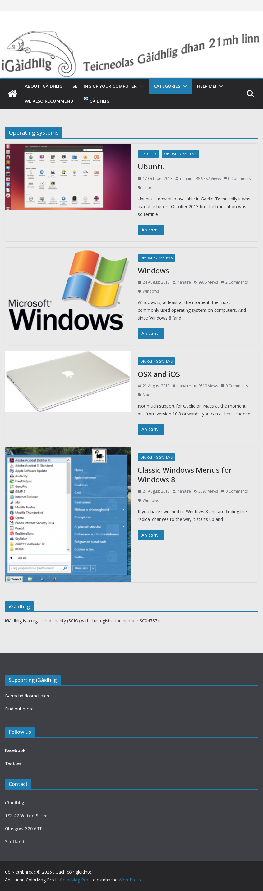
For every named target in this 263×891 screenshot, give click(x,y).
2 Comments (234, 282)
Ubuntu (151, 166)
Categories (167, 86)
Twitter (13, 763)
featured (148, 154)
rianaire (187, 178)
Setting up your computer (104, 86)
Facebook (15, 750)
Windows (153, 270)
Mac (146, 394)
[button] (140, 86)
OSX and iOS (159, 374)
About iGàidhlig (43, 86)
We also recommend (49, 101)
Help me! (206, 86)
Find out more (19, 709)
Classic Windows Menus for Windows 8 (185, 475)
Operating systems (180, 154)
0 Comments (237, 178)
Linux (147, 187)
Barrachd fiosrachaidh (27, 696)
